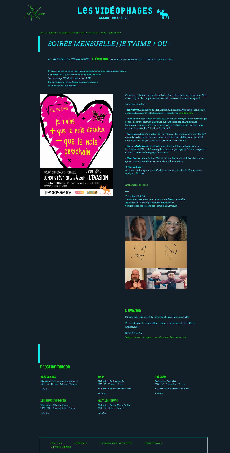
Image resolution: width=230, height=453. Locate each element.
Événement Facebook (136, 185)
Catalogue (56, 443)
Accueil (43, 33)
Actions (52, 33)
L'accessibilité (64, 33)
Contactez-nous (153, 443)
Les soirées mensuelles (81, 33)
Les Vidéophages (115, 10)
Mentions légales (60, 447)
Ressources (80, 443)
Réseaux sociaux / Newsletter (115, 443)
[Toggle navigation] (33, 13)
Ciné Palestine (186, 113)
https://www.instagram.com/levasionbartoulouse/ (155, 337)
